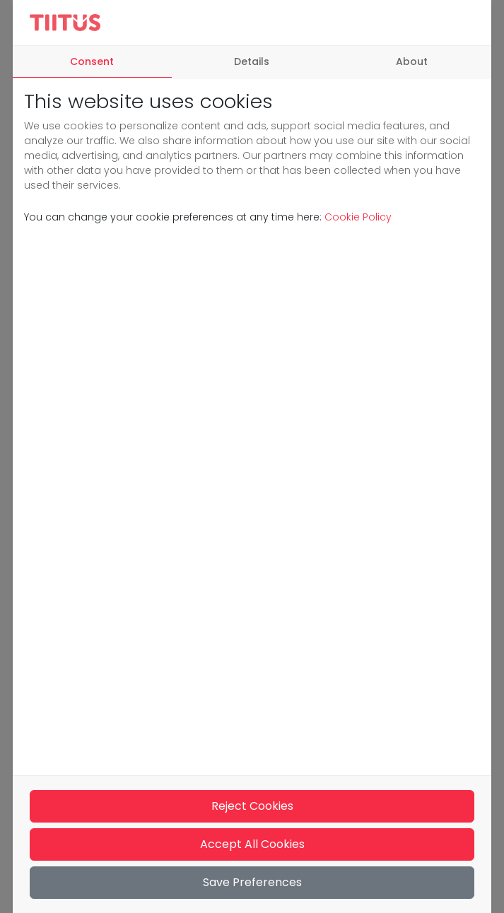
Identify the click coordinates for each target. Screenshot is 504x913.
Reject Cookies (252, 806)
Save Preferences (252, 882)
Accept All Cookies (252, 844)
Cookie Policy (357, 217)
